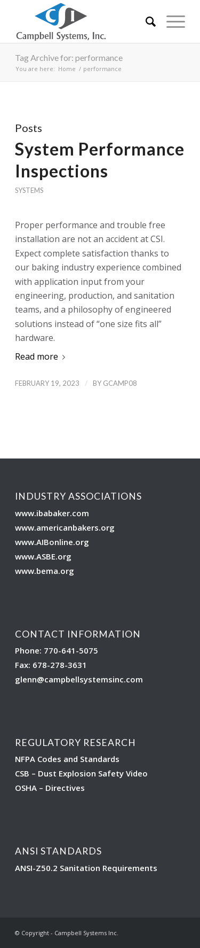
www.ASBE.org (43, 556)
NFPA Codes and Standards (67, 758)
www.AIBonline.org (52, 542)
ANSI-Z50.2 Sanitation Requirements (86, 867)
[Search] (145, 21)
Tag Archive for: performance (69, 57)
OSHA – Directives (50, 787)
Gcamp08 (120, 383)
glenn (26, 679)
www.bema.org (44, 570)
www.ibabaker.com (52, 513)
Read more (42, 356)
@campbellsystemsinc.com (90, 679)
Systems (29, 190)
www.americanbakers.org (65, 527)
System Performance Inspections (100, 160)
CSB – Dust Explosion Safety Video (81, 773)
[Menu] (170, 21)
